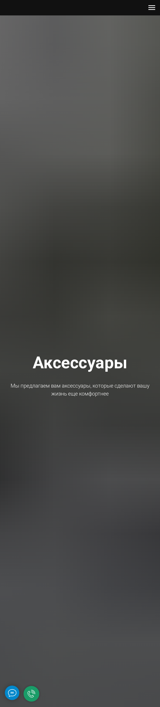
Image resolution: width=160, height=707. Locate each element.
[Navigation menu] (151, 7)
